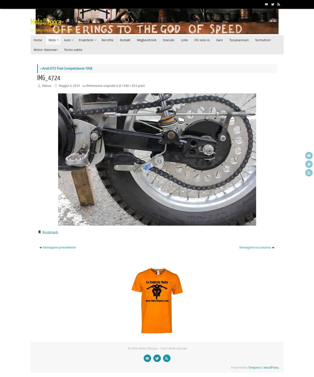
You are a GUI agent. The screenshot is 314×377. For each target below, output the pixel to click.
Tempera (254, 368)
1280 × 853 (129, 86)
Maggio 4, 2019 (69, 86)
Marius (46, 86)
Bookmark (50, 232)
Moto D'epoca (46, 22)
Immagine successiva (257, 247)
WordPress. (271, 368)
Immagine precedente (57, 247)
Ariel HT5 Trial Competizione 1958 (66, 69)
